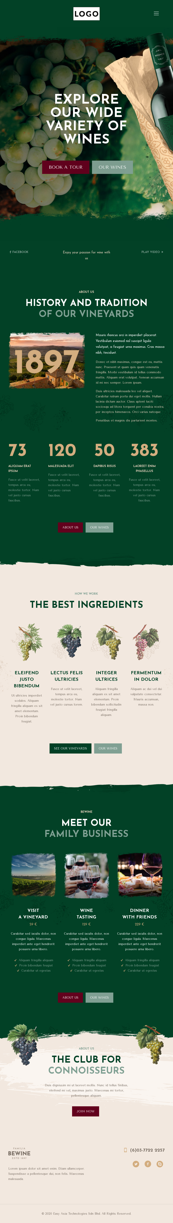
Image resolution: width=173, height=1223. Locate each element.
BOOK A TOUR (67, 167)
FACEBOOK (20, 252)
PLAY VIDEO (150, 252)
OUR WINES (115, 167)
